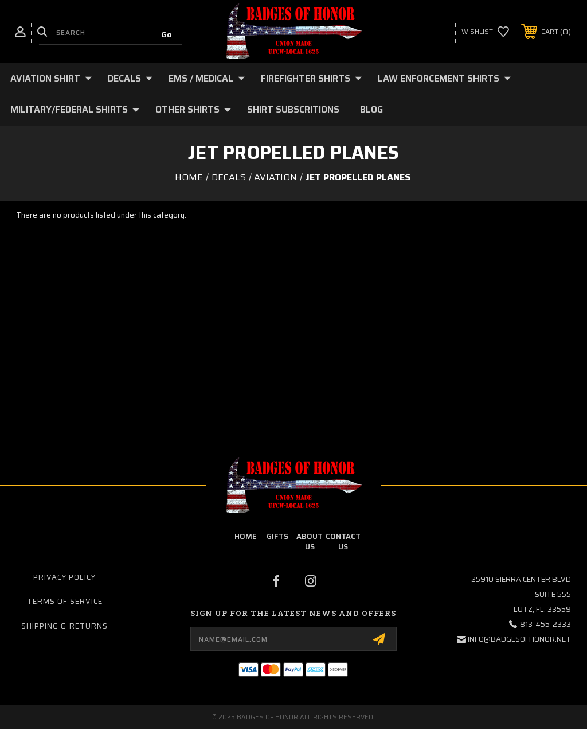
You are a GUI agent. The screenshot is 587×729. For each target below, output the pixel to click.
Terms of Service (65, 601)
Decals (130, 78)
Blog (371, 109)
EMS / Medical (207, 78)
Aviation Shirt (51, 78)
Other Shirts (193, 109)
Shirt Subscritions (293, 109)
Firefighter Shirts (311, 78)
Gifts (277, 536)
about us (309, 541)
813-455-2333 (545, 624)
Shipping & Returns (64, 626)
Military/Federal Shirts (74, 109)
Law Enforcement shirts (444, 78)
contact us (343, 541)
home (245, 536)
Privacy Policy (64, 577)
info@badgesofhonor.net (519, 639)
